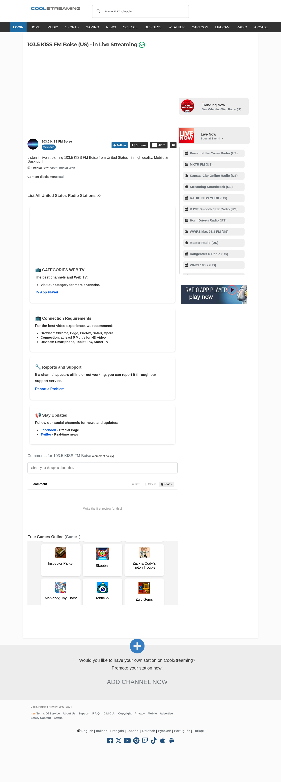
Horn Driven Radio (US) (208, 220)
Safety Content (41, 718)
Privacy (140, 713)
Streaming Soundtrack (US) (211, 187)
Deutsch (148, 731)
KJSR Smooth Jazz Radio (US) (213, 209)
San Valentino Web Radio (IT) (221, 109)
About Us (69, 713)
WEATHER (177, 27)
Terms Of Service (48, 713)
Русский (164, 731)
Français (117, 731)
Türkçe (198, 731)
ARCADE (261, 27)
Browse (140, 145)
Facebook (48, 430)
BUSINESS (153, 27)
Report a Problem (49, 389)
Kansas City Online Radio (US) (213, 175)
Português (182, 731)
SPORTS (72, 27)
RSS (33, 713)
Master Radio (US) (203, 243)
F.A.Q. (96, 713)
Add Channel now (137, 681)
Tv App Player (46, 292)
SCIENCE (130, 27)
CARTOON (200, 27)
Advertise (166, 713)
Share (158, 145)
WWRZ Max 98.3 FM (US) (209, 231)
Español (133, 731)
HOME (35, 27)
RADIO (242, 27)
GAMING (92, 27)
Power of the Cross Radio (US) (213, 153)
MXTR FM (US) (201, 164)
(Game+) (73, 537)
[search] (140, 11)
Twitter (46, 434)
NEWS (111, 27)
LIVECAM (222, 27)
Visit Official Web (62, 168)
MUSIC (52, 27)
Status (58, 718)
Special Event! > (212, 138)
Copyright (124, 713)
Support (83, 713)
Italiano (102, 731)
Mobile (152, 713)
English (87, 731)
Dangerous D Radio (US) (208, 254)
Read (60, 177)
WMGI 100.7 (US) (202, 265)
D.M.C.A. (109, 713)
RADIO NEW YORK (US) (208, 198)
